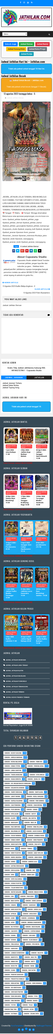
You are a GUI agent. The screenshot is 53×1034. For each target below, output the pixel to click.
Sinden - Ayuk (9, 923)
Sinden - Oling (10, 971)
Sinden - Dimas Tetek (12, 767)
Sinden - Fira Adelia (12, 945)
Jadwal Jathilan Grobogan (16, 660)
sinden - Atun (28, 1010)
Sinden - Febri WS (36, 762)
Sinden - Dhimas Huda (36, 836)
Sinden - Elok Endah (30, 940)
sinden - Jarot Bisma (12, 797)
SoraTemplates (17, 1026)
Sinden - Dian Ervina (34, 806)
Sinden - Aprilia (10, 914)
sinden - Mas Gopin (12, 901)
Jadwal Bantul (42, 44)
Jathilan (39, 378)
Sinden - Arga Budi (30, 914)
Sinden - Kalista (37, 953)
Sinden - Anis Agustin (13, 910)
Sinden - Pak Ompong (12, 827)
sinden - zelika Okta (31, 1014)
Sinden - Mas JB (30, 823)
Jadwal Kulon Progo (37, 49)
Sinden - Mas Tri (31, 958)
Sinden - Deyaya (10, 940)
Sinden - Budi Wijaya (32, 927)
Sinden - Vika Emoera (12, 1001)
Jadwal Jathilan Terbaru (15, 692)
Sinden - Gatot (30, 814)
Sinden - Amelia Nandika (13, 758)
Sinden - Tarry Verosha (13, 793)
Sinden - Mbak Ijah (27, 875)
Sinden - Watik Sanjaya (13, 893)
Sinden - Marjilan (11, 823)
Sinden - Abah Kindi (35, 858)
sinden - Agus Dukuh (34, 832)
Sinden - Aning (10, 862)
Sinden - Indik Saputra (13, 845)
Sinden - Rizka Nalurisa (13, 762)
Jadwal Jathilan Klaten (14, 671)
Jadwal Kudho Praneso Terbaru (18, 698)
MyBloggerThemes (44, 1026)
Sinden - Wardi (32, 1001)
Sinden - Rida (9, 849)
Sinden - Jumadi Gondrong (14, 953)
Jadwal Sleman (26, 44)
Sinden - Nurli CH (33, 780)
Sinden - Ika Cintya (29, 819)
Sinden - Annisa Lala (29, 862)
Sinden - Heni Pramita (35, 840)
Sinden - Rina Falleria (35, 827)
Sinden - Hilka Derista (13, 780)
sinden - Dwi (9, 897)
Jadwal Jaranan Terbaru (12, 384)
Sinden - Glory (10, 819)
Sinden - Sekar (31, 810)
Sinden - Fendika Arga (35, 767)
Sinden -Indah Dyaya (35, 893)
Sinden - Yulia (27, 1005)
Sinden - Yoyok (10, 1005)
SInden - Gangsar (29, 906)
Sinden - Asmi (9, 919)
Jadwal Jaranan (14, 378)
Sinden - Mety (30, 962)
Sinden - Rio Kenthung (13, 988)
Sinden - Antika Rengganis (14, 866)
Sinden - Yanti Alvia (36, 793)
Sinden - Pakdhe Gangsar (14, 975)
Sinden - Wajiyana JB (12, 832)
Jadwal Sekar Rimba (10, 386)
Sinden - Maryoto (11, 958)
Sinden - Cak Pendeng (13, 806)
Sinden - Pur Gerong (12, 810)
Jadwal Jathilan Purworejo (16, 682)
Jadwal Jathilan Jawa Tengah (17, 666)
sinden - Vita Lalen (11, 814)
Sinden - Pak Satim (29, 971)
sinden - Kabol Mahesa (13, 858)
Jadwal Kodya (26, 54)
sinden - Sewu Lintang (34, 901)
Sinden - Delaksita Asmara (14, 788)
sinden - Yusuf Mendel (13, 836)
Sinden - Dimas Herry (12, 840)
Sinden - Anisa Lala (34, 910)
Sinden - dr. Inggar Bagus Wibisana (18, 784)
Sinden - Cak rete (11, 932)
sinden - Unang (10, 906)
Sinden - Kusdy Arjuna (13, 753)
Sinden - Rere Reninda (34, 984)
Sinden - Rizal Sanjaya (35, 797)
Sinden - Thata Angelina (13, 775)
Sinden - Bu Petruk (12, 927)
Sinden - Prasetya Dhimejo (14, 979)
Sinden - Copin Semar (32, 932)
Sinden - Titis (33, 997)
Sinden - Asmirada (28, 919)
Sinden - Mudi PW (11, 966)
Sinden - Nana (29, 966)
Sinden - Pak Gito (34, 845)
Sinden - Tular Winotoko (14, 888)
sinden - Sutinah (11, 1014)
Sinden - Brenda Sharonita (31, 923)
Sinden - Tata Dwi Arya (13, 997)
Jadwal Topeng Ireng (10, 388)
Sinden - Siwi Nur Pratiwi (14, 992)
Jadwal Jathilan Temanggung (17, 687)
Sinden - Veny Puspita (13, 853)
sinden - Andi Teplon (35, 853)
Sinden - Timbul (26, 849)
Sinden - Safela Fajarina (14, 801)
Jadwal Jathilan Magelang (16, 676)
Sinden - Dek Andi (29, 936)
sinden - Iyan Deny (27, 897)
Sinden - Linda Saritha (13, 771)
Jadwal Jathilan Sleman (15, 98)
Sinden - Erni (9, 875)
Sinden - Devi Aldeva (12, 871)
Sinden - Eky (30, 871)
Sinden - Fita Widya (32, 945)
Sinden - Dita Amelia (37, 775)
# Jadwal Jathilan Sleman (29, 247)
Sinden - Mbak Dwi (11, 962)
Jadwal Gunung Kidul (16, 49)
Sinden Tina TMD (11, 1010)
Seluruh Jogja (10, 44)
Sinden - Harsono (11, 949)
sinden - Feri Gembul (36, 801)
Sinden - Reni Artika (12, 984)
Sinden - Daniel (10, 936)
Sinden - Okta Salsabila (13, 879)
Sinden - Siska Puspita (13, 884)
